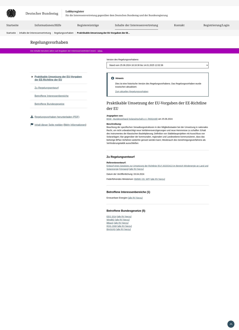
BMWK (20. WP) (142, 179)
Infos (100, 51)
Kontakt (179, 26)
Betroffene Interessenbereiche (52, 96)
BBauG (110, 223)
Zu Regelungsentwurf (47, 87)
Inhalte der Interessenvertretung (136, 25)
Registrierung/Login (216, 26)
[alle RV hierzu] (136, 169)
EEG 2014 (111, 216)
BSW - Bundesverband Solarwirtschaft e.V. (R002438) (132, 119)
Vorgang (124, 169)
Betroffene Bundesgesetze (49, 104)
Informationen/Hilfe (48, 26)
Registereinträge (88, 26)
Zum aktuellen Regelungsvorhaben (131, 91)
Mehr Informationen (75, 125)
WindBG (110, 220)
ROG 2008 (112, 226)
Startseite (12, 26)
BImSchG (111, 229)
